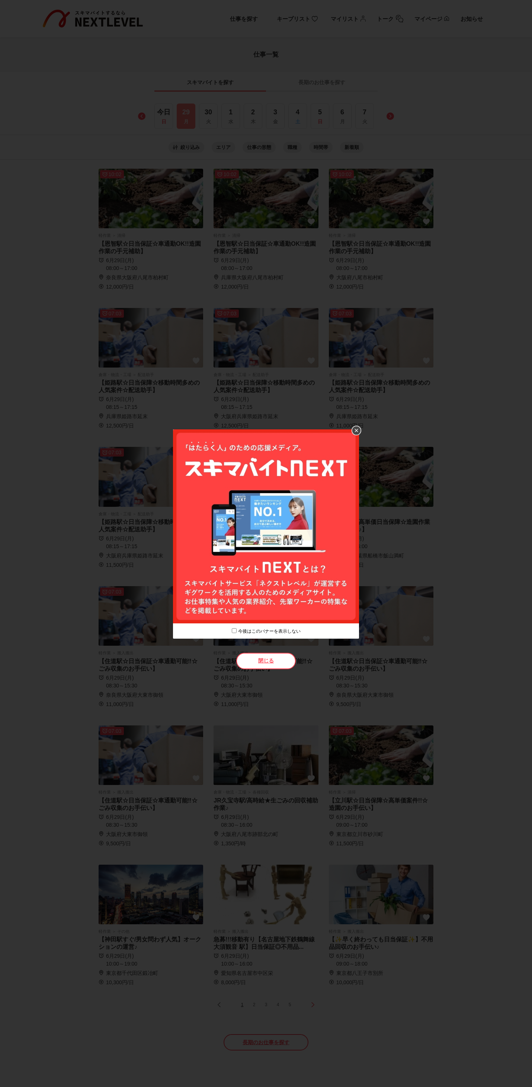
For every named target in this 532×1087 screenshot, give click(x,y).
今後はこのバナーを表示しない (269, 631)
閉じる (266, 661)
